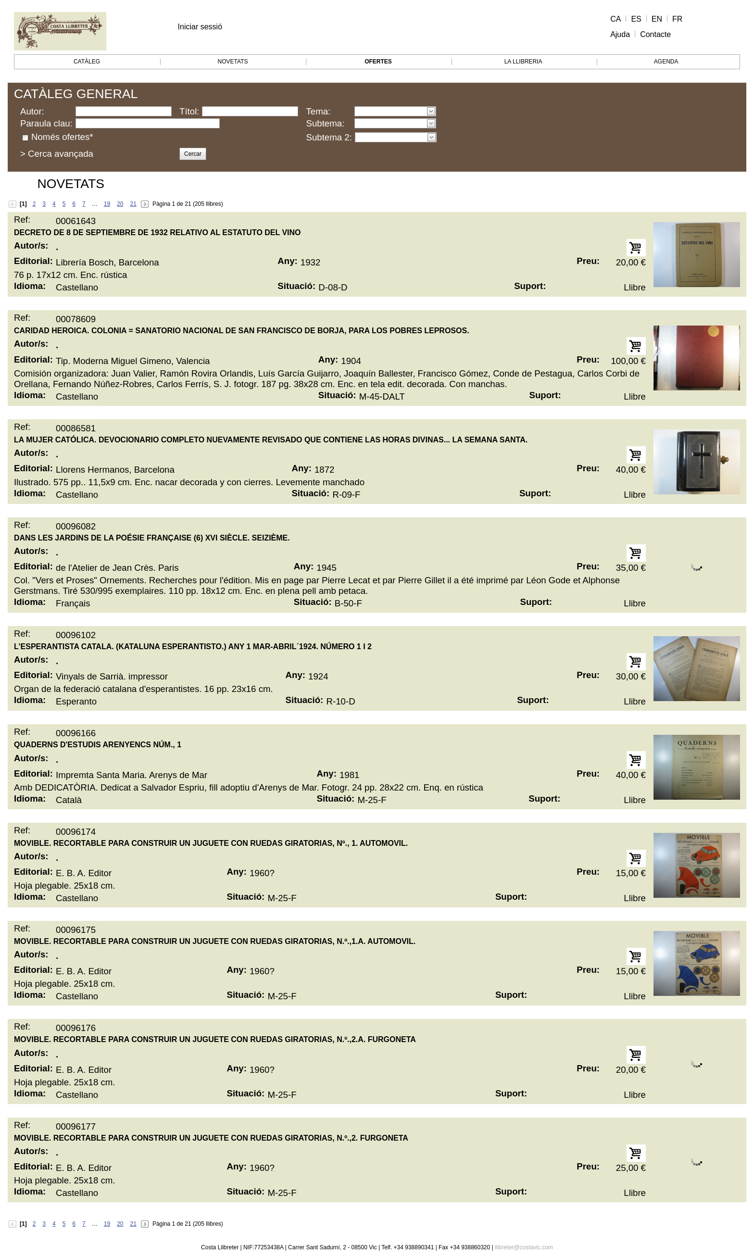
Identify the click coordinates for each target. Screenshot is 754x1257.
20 (120, 204)
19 (107, 204)
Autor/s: (31, 245)
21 (133, 204)
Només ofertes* (62, 137)
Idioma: (30, 286)
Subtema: (325, 123)
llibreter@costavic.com (524, 1247)
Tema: (318, 111)
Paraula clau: (46, 123)
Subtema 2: (329, 137)
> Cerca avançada (56, 154)
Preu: (588, 261)
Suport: (530, 286)
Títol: (189, 111)
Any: (287, 261)
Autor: (32, 111)
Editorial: (33, 261)
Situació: (296, 286)
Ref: (22, 219)
